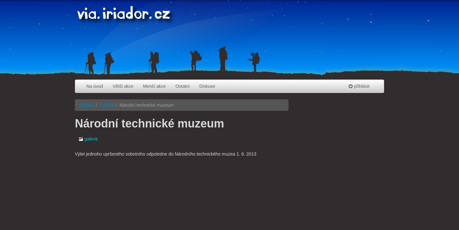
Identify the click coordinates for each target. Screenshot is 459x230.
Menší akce (154, 86)
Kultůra (107, 105)
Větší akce (123, 86)
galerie (88, 139)
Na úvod (94, 86)
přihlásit (358, 86)
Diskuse (207, 86)
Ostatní (182, 86)
